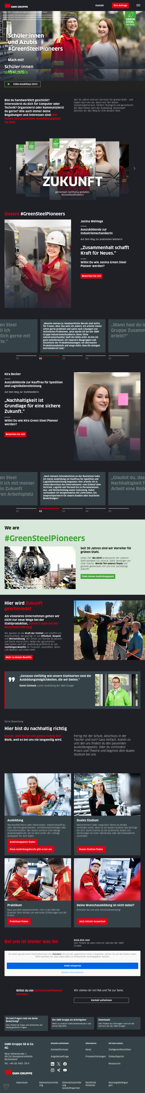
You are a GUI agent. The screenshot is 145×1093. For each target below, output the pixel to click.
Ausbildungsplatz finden (22, 842)
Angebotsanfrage (60, 1056)
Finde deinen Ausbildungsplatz (98, 576)
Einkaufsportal (116, 1056)
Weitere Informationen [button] (72, 972)
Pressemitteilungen (96, 1056)
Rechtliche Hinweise (91, 1084)
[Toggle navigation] (138, 5)
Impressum (22, 1082)
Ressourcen (114, 1063)
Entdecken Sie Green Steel (27, 586)
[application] (72, 52)
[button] (6, 1087)
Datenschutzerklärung (48, 1084)
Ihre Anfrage (120, 5)
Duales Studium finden (91, 849)
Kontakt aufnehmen (101, 1000)
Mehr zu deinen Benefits (18, 657)
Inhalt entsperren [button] (72, 965)
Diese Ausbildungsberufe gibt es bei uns (31, 849)
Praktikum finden (19, 921)
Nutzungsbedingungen (118, 1084)
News (88, 1049)
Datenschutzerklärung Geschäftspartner (71, 1085)
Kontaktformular (59, 1049)
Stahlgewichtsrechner (120, 1049)
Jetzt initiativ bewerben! (92, 921)
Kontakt (99, 5)
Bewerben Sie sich (91, 276)
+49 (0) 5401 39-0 (19, 1063)
